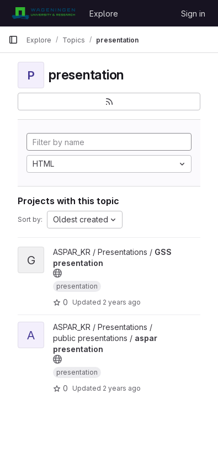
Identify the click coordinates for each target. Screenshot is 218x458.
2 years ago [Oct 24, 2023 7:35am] (122, 302)
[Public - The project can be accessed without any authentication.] (57, 273)
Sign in (193, 13)
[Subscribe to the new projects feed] (109, 101)
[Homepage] (43, 13)
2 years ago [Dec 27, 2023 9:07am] (122, 388)
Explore (103, 13)
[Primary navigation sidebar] (13, 40)
